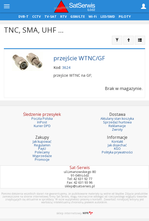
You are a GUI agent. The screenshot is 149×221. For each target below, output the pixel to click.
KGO (117, 148)
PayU (42, 148)
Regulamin (42, 145)
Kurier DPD (42, 126)
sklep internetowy (74, 213)
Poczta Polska (42, 118)
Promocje (42, 159)
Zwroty (117, 129)
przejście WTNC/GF (79, 58)
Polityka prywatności (117, 152)
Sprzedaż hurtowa (117, 122)
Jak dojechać (117, 145)
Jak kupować (42, 141)
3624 (66, 67)
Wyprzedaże (42, 156)
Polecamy (42, 152)
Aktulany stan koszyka (117, 118)
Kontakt (117, 141)
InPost (42, 122)
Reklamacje (117, 126)
